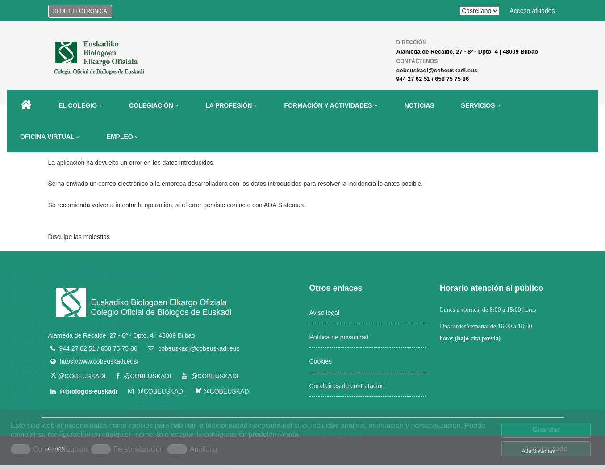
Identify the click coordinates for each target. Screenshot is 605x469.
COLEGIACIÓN (154, 105)
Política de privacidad (339, 337)
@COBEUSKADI (78, 376)
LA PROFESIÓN (231, 105)
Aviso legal (324, 312)
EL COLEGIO (80, 105)
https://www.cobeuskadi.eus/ (98, 361)
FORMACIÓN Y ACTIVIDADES (330, 105)
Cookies (320, 361)
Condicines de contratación (347, 385)
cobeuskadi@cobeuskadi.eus (437, 70)
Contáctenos (417, 61)
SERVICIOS (481, 105)
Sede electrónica (80, 11)
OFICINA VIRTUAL (50, 136)
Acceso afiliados (532, 10)
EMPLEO (122, 136)
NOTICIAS (419, 105)
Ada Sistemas (538, 451)
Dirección (411, 42)
